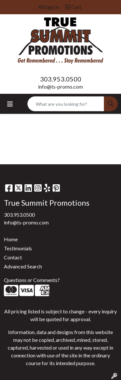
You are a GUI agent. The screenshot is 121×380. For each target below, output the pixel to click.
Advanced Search (23, 266)
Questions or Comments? (32, 280)
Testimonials (18, 248)
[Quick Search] (65, 103)
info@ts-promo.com (60, 86)
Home (11, 239)
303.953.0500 (60, 79)
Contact (13, 257)
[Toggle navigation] (10, 104)
